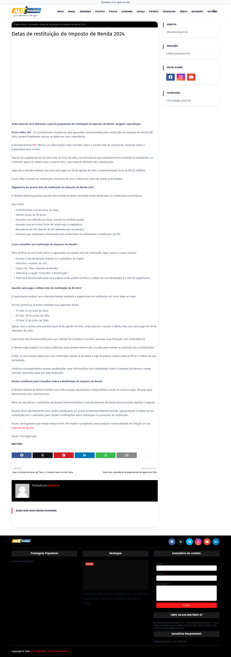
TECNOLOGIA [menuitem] (169, 11)
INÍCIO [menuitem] (60, 11)
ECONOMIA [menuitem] (127, 11)
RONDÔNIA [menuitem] (85, 11)
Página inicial (20, 24)
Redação (54, 485)
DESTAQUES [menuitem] (197, 11)
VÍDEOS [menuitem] (183, 11)
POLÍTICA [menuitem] (100, 11)
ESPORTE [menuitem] (153, 11)
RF (34, 145)
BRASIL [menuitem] (72, 11)
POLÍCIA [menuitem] (113, 11)
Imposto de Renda (22, 427)
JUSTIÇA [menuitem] (141, 11)
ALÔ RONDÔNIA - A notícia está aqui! (49, 651)
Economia (33, 24)
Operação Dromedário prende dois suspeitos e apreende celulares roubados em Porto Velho (115, 598)
